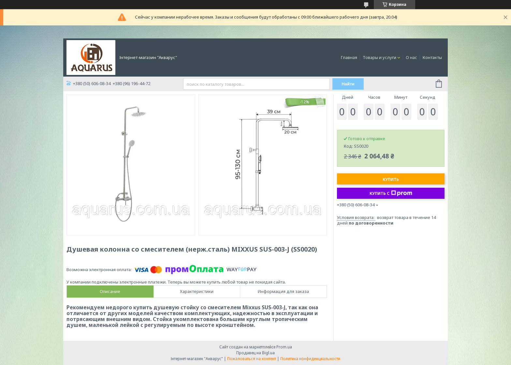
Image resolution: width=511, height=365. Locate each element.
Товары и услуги (379, 57)
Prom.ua (284, 347)
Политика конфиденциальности (310, 358)
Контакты (432, 57)
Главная (349, 57)
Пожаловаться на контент (251, 358)
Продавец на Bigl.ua (255, 353)
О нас (411, 57)
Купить (391, 179)
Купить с (391, 193)
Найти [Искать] (348, 83)
